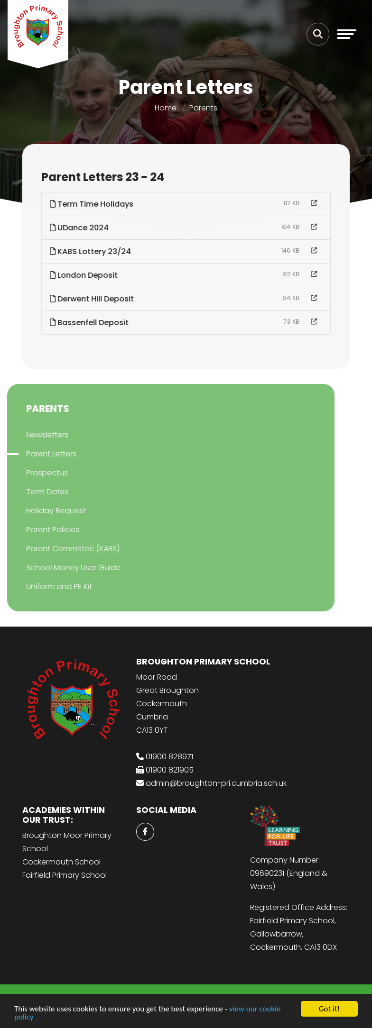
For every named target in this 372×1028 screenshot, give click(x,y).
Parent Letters (38, 453)
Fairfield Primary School (64, 875)
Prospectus (34, 472)
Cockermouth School (61, 861)
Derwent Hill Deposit (93, 298)
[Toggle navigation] (347, 34)
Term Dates (34, 491)
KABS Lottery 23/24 (91, 251)
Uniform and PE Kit (46, 586)
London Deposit (85, 275)
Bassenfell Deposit (90, 322)
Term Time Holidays (93, 204)
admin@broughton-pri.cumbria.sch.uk (216, 783)
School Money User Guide (60, 567)
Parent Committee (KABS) (60, 548)
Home (166, 107)
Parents (203, 107)
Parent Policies (39, 529)
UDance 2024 (80, 227)
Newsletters (34, 434)
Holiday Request (43, 510)
